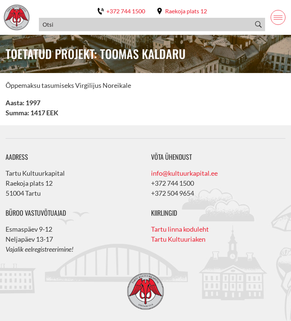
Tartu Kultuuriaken (178, 239)
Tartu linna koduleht (180, 229)
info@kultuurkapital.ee (184, 173)
